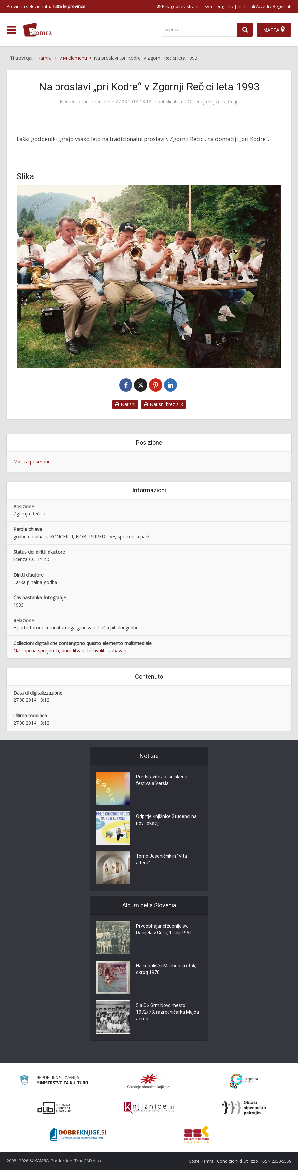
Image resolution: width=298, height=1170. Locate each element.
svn (208, 6)
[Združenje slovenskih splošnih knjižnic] (148, 1107)
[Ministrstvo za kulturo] (54, 1081)
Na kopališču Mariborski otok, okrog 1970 (166, 969)
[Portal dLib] (54, 1108)
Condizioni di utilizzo (237, 1161)
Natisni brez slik (163, 404)
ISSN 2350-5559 (276, 1161)
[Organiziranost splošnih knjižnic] (149, 1081)
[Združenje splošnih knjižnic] (196, 1134)
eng (220, 6)
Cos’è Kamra (201, 1161)
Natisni (125, 404)
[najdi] (245, 30)
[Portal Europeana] (244, 1081)
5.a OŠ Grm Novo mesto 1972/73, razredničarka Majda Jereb (167, 1012)
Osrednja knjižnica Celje (213, 102)
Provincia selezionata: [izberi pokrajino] (46, 6)
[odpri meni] (11, 30)
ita (230, 6)
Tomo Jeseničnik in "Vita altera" (161, 859)
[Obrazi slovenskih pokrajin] (244, 1108)
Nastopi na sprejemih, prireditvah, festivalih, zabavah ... (71, 650)
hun (241, 6)
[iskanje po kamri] (199, 30)
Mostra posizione (32, 461)
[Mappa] (274, 30)
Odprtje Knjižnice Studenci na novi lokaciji (166, 820)
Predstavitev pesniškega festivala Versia (161, 780)
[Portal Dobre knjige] (78, 1134)
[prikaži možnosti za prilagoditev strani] (177, 6)
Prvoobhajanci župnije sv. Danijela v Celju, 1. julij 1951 (164, 929)
